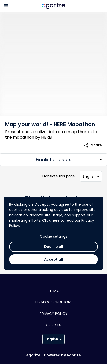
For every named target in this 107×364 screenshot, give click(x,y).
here (56, 220)
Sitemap (54, 290)
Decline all (53, 246)
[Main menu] (6, 6)
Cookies (53, 325)
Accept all (53, 259)
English (91, 176)
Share (92, 145)
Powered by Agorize (62, 355)
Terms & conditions (53, 302)
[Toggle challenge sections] (53, 159)
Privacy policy (54, 313)
